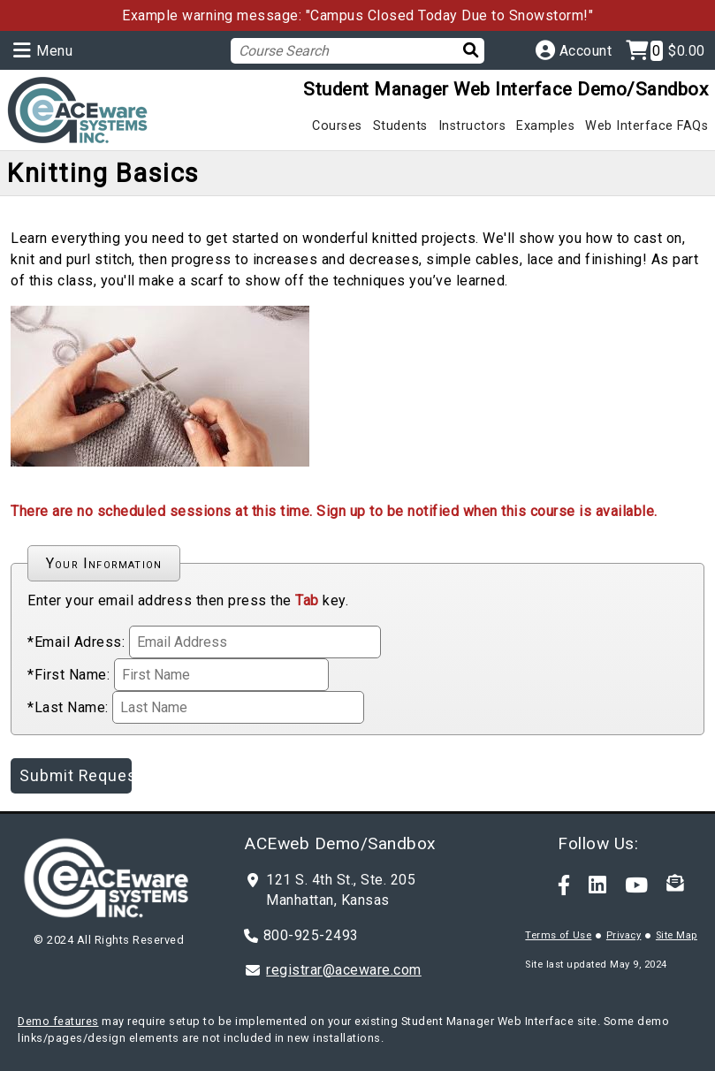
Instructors (472, 125)
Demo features (58, 1021)
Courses (337, 125)
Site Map (676, 935)
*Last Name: (68, 707)
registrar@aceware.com (344, 969)
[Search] (465, 49)
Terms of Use (558, 935)
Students (400, 125)
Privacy (624, 935)
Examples (545, 125)
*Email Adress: (76, 642)
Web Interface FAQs (646, 125)
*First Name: (68, 674)
